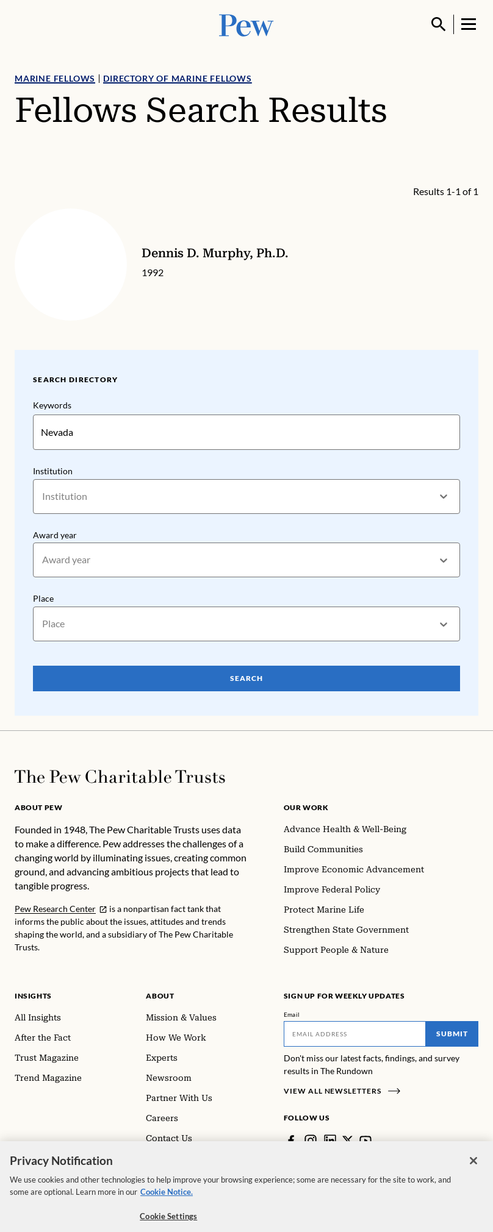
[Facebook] (291, 1140)
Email (292, 1014)
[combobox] (43, 496)
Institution (53, 471)
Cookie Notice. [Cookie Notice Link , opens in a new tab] (166, 1200)
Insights (33, 995)
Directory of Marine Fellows (177, 78)
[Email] (355, 1034)
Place (43, 598)
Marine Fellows (55, 78)
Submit (452, 1033)
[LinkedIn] (330, 1140)
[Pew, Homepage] (246, 24)
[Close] (473, 1169)
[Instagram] (310, 1140)
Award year (55, 534)
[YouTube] (365, 1140)
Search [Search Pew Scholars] (246, 678)
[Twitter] (347, 1140)
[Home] (120, 776)
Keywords (52, 405)
